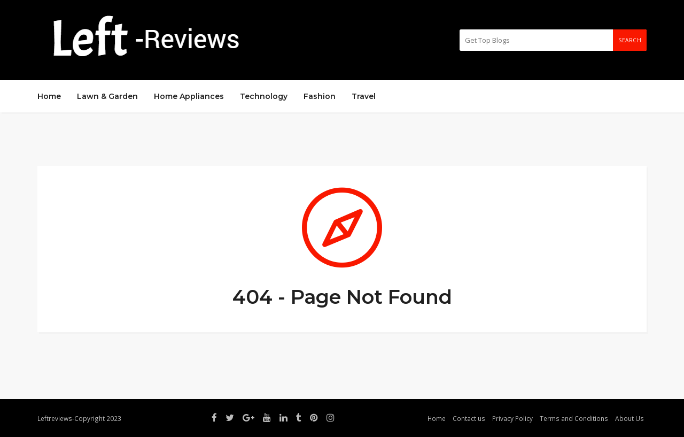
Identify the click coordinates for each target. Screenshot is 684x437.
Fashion (320, 96)
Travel (364, 96)
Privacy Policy (512, 418)
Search (629, 40)
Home (49, 96)
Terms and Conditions (574, 418)
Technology (263, 96)
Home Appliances (189, 96)
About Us (629, 418)
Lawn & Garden (107, 96)
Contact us (469, 418)
